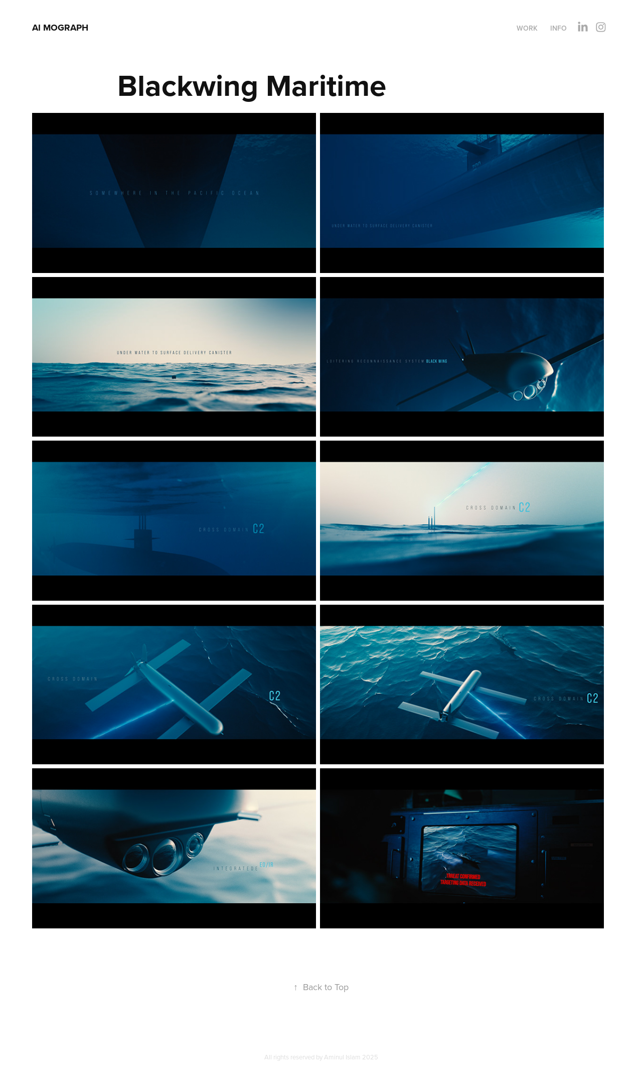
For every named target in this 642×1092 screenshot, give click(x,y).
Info (558, 28)
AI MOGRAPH (60, 27)
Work (527, 28)
